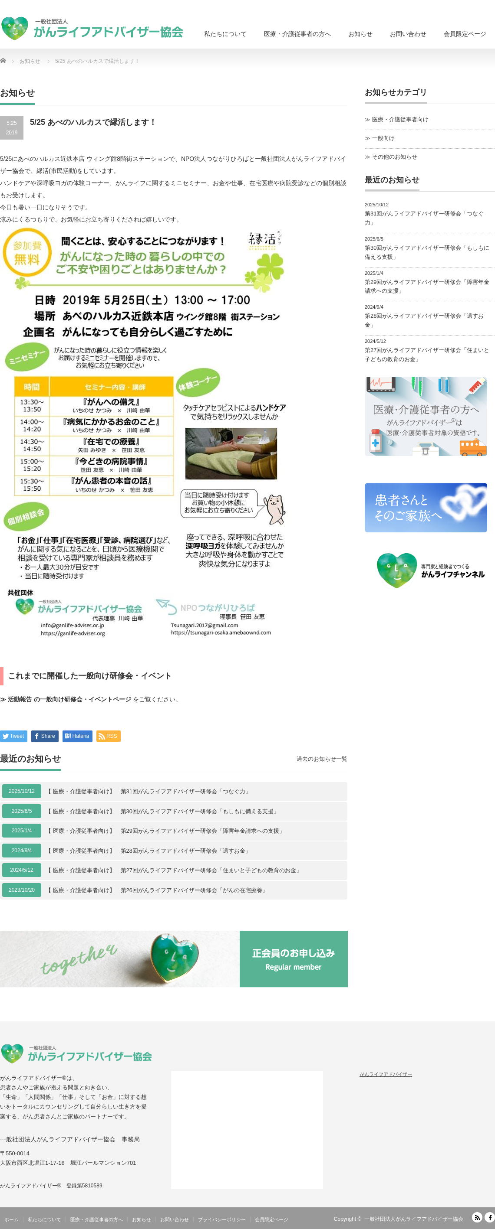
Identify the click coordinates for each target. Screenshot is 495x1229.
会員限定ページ (465, 33)
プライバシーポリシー (222, 1219)
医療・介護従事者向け (400, 119)
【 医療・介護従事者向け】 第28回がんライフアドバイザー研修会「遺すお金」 (148, 851)
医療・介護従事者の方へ (297, 33)
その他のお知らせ (394, 156)
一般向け (383, 138)
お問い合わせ (408, 33)
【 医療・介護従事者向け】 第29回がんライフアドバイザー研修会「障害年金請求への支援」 (165, 831)
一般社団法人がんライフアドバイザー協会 (413, 1219)
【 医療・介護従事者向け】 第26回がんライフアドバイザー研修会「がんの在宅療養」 (157, 890)
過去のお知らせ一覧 (322, 759)
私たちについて (225, 33)
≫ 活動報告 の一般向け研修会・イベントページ (65, 699)
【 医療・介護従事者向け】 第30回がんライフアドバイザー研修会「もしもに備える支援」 (162, 811)
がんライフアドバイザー (386, 1074)
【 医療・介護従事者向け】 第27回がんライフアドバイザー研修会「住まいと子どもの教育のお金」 (174, 870)
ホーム (11, 1219)
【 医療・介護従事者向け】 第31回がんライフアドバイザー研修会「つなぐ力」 (148, 791)
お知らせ (360, 33)
